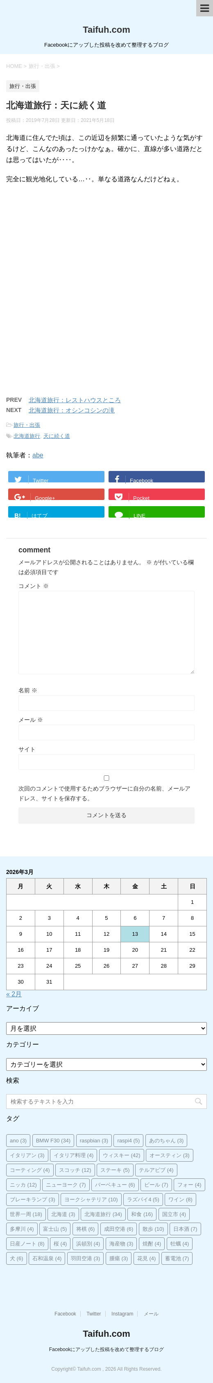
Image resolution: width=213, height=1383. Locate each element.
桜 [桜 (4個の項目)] (60, 1244)
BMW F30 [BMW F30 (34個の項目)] (53, 1140)
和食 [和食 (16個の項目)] (142, 1214)
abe (37, 455)
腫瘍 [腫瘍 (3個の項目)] (118, 1258)
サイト (27, 749)
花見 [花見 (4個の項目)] (146, 1258)
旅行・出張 (27, 425)
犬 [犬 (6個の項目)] (16, 1258)
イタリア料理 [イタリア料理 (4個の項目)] (74, 1155)
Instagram (122, 1314)
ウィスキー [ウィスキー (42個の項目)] (121, 1155)
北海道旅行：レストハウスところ (75, 399)
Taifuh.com (106, 30)
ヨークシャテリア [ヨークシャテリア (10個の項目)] (91, 1199)
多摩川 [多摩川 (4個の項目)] (22, 1229)
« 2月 (14, 994)
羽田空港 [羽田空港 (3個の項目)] (85, 1258)
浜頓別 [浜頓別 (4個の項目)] (88, 1244)
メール (30, 719)
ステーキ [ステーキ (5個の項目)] (115, 1170)
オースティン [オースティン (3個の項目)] (170, 1155)
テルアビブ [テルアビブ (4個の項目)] (156, 1170)
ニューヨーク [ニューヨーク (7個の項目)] (66, 1185)
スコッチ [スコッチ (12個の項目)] (75, 1170)
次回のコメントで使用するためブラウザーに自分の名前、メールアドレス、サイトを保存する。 (104, 793)
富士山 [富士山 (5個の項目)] (55, 1229)
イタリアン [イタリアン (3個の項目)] (27, 1155)
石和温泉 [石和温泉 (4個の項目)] (47, 1258)
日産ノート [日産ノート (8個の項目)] (27, 1244)
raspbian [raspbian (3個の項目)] (94, 1140)
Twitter (93, 1314)
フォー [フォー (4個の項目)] (189, 1185)
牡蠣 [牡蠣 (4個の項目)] (179, 1244)
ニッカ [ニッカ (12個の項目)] (23, 1185)
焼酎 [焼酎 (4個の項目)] (152, 1244)
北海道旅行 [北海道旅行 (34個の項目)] (103, 1214)
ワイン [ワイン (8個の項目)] (180, 1199)
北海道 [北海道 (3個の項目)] (63, 1214)
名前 (27, 690)
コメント (33, 586)
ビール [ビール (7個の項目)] (156, 1185)
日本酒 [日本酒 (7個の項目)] (185, 1229)
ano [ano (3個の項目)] (18, 1140)
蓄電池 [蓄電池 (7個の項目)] (177, 1258)
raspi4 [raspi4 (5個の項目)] (128, 1140)
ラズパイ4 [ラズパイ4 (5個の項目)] (143, 1199)
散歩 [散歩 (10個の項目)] (153, 1229)
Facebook (65, 1314)
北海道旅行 (27, 436)
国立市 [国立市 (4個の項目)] (174, 1214)
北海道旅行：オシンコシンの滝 (72, 410)
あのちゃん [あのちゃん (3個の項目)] (166, 1140)
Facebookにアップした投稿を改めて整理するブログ (106, 1349)
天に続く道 (56, 436)
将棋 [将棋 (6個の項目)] (85, 1229)
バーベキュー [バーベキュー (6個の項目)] (115, 1185)
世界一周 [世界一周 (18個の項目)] (26, 1214)
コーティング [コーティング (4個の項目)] (30, 1170)
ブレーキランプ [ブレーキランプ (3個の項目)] (32, 1199)
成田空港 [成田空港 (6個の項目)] (119, 1229)
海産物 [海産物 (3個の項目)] (121, 1244)
